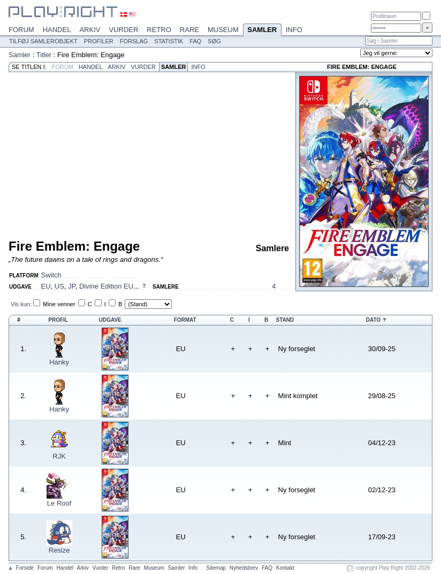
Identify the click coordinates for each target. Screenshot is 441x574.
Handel (57, 30)
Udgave (110, 320)
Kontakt (285, 568)
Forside (25, 568)
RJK (59, 456)
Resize (59, 550)
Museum (223, 30)
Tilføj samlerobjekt (43, 41)
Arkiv (89, 30)
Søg (214, 41)
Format (185, 320)
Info (294, 30)
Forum (21, 30)
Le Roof (59, 503)
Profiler (98, 41)
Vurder (123, 30)
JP (71, 286)
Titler (43, 55)
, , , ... (90, 286)
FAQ (195, 41)
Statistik (168, 41)
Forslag (134, 41)
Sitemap (216, 568)
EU (46, 286)
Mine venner (59, 304)
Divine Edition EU (106, 286)
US (59, 286)
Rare (189, 30)
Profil (58, 320)
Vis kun (20, 304)
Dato (373, 320)
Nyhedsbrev (244, 568)
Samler (262, 30)
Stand (285, 320)
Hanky (59, 362)
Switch (51, 275)
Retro (159, 30)
